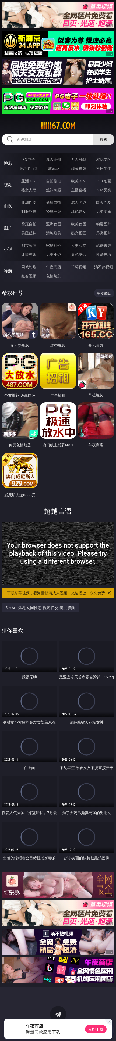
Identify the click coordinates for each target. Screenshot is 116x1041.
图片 (8, 228)
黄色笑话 (78, 254)
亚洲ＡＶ (28, 180)
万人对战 (78, 159)
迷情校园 (28, 254)
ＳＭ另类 (103, 189)
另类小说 (53, 254)
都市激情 (28, 245)
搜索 (103, 139)
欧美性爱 (103, 202)
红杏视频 (28, 275)
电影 (8, 206)
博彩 (8, 163)
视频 (8, 185)
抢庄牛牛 (103, 168)
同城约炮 (28, 266)
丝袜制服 (53, 189)
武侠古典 (103, 245)
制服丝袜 (28, 211)
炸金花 (53, 168)
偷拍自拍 (53, 202)
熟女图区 (78, 232)
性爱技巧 (103, 254)
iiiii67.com (58, 125)
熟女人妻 (28, 189)
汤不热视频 (103, 266)
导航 (8, 271)
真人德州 (53, 159)
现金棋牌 (78, 168)
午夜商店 (53, 266)
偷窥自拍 (28, 223)
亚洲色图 (53, 223)
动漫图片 (103, 223)
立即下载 (95, 1029)
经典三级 (53, 211)
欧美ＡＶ (78, 180)
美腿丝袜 (28, 232)
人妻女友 (78, 245)
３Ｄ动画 (103, 180)
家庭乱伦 (53, 245)
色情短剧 (53, 275)
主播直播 (78, 189)
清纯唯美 (53, 232)
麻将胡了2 (28, 168)
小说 (8, 249)
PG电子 (28, 159)
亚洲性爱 (28, 202)
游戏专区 (103, 159)
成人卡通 (78, 202)
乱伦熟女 (78, 211)
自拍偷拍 (53, 180)
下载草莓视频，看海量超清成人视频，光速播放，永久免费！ (59, 593)
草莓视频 (78, 266)
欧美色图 (78, 223)
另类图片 (103, 232)
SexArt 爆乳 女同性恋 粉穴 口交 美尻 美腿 (40, 607)
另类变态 (103, 211)
